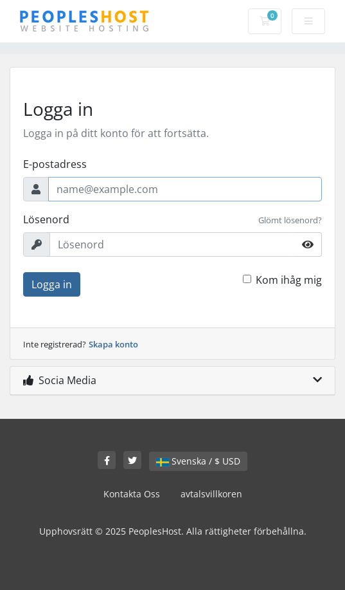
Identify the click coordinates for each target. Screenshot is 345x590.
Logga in (51, 284)
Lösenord (46, 219)
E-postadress (55, 164)
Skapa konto (113, 344)
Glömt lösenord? (290, 220)
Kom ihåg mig (289, 280)
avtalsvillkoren (211, 494)
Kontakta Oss (131, 494)
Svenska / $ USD (198, 461)
